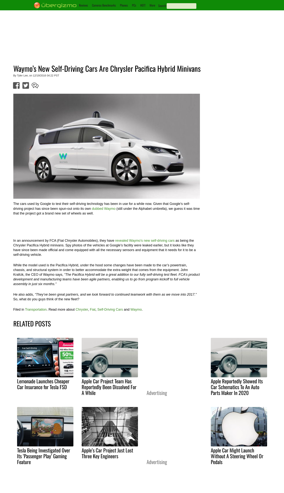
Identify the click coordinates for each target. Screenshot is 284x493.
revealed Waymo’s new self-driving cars (145, 240)
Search (162, 5)
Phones (124, 5)
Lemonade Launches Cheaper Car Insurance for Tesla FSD (43, 384)
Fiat (93, 309)
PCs (134, 5)
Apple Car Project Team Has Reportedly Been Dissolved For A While (109, 386)
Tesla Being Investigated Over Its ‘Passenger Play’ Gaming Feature (43, 456)
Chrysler (82, 309)
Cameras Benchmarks (104, 5)
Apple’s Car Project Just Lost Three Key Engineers (107, 453)
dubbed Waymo (103, 209)
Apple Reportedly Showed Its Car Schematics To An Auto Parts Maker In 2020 (237, 386)
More (152, 5)
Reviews (83, 5)
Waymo (136, 309)
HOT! (142, 5)
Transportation (36, 309)
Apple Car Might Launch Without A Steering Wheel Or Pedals (237, 456)
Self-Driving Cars (110, 309)
